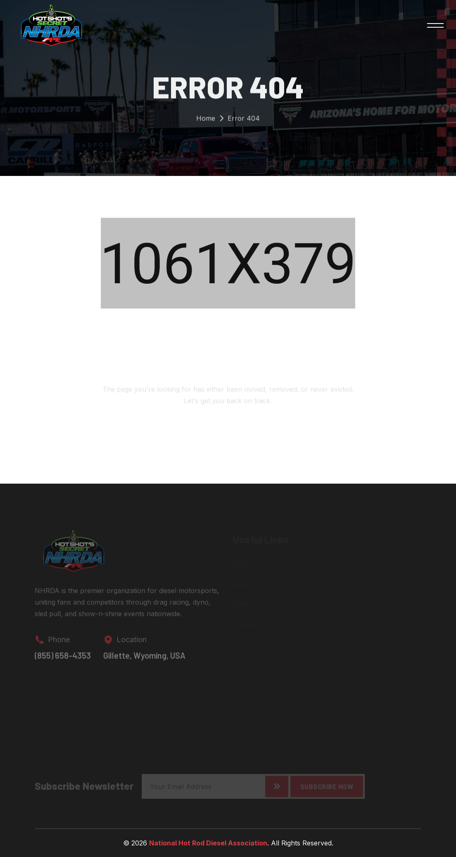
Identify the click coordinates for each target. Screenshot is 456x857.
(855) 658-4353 (63, 658)
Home (205, 120)
